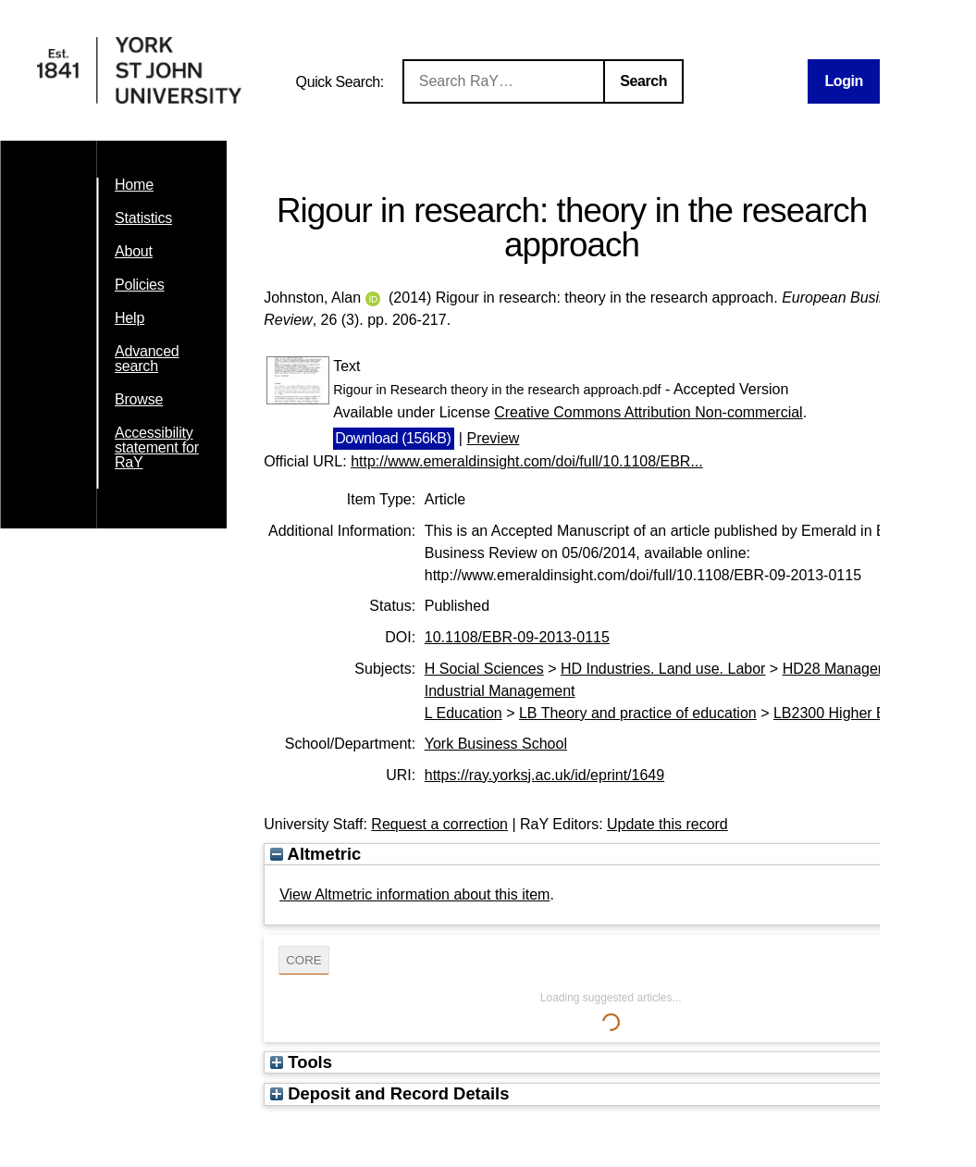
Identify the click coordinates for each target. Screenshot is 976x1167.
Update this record (667, 824)
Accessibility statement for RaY (157, 447)
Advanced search (147, 358)
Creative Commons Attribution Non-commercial (648, 412)
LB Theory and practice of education (638, 713)
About (134, 251)
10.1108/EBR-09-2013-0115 (517, 637)
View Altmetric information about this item (414, 894)
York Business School (496, 743)
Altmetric (315, 853)
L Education (463, 713)
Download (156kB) (393, 438)
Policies (140, 284)
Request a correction (439, 824)
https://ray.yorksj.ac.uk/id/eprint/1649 (544, 775)
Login (843, 81)
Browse (139, 399)
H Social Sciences (484, 669)
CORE (304, 960)
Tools (301, 1062)
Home (134, 184)
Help (129, 318)
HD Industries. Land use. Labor (663, 669)
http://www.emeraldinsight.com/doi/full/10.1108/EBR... (527, 461)
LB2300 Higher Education (857, 713)
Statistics (143, 218)
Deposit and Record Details (389, 1093)
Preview (492, 438)
